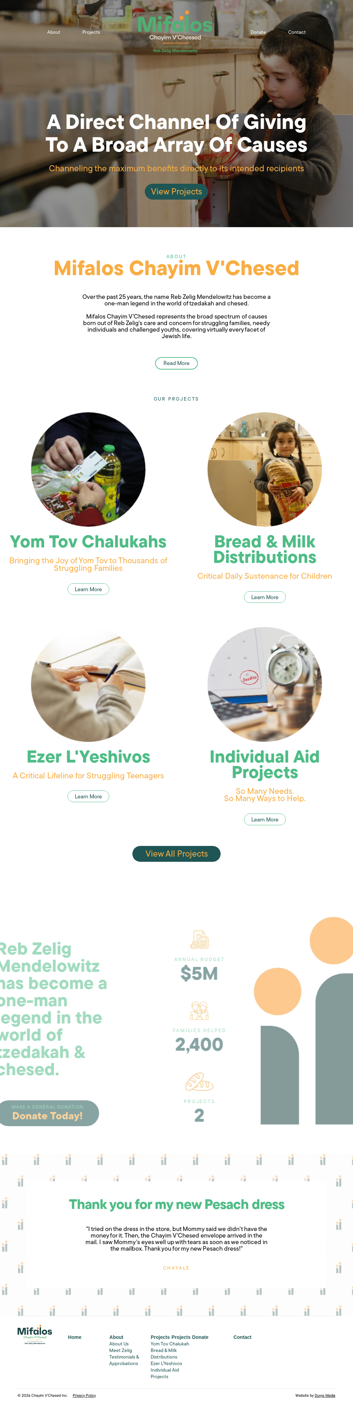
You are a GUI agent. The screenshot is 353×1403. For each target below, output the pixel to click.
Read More (176, 359)
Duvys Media (325, 1396)
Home (74, 1337)
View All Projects (176, 854)
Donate (258, 32)
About (53, 32)
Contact (297, 32)
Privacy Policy (84, 1396)
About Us (119, 1344)
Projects (91, 32)
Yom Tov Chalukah (170, 1344)
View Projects (176, 193)
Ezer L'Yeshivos (166, 1363)
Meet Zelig (120, 1350)
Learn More (88, 590)
